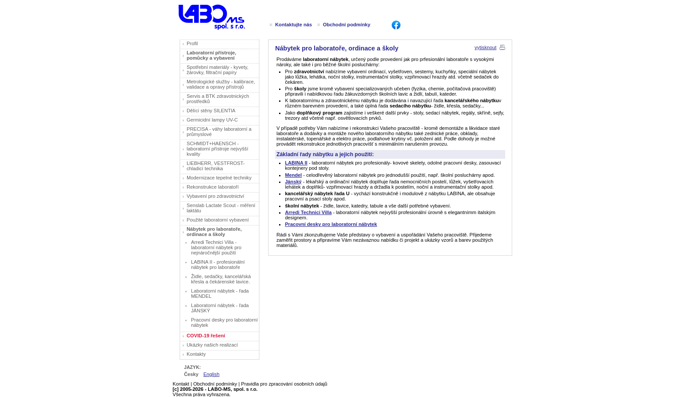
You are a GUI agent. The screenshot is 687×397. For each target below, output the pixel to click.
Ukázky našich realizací (212, 344)
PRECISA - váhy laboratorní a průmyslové (219, 131)
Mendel (293, 175)
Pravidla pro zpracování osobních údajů (284, 383)
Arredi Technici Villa (308, 212)
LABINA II (296, 162)
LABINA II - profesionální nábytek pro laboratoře (218, 264)
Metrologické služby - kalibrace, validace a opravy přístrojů (221, 84)
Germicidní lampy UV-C (212, 119)
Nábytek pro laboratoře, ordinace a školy (214, 231)
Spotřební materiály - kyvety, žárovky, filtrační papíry (217, 69)
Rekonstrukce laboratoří (213, 187)
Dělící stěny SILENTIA (211, 110)
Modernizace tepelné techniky (219, 177)
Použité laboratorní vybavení (218, 219)
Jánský (293, 181)
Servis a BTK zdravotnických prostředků (218, 98)
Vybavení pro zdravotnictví (215, 196)
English (211, 374)
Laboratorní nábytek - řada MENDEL (220, 293)
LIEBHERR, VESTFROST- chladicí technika (215, 166)
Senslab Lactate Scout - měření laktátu (221, 208)
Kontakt (181, 383)
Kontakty (196, 354)
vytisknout (485, 47)
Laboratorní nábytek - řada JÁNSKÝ (220, 308)
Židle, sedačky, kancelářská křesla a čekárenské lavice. (221, 279)
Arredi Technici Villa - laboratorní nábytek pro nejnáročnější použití (216, 247)
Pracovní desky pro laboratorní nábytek (224, 322)
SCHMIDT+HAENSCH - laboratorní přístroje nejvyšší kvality (217, 149)
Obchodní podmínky (215, 383)
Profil (192, 43)
